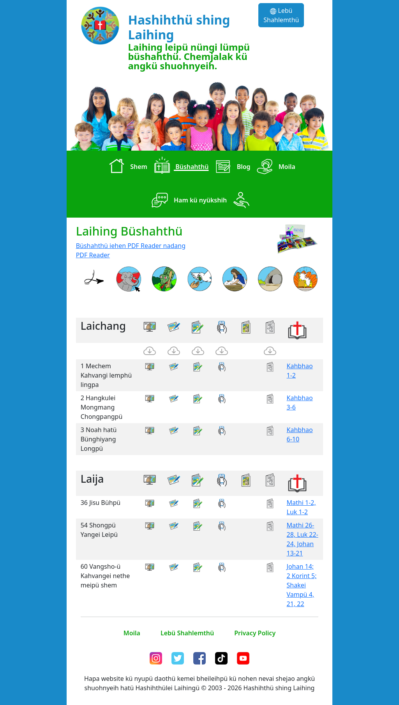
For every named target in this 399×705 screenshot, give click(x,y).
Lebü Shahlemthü (281, 15)
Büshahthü (179, 167)
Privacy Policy (254, 633)
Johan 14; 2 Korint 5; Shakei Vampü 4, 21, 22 (302, 585)
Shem (126, 167)
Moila (274, 167)
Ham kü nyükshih (188, 201)
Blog (231, 167)
